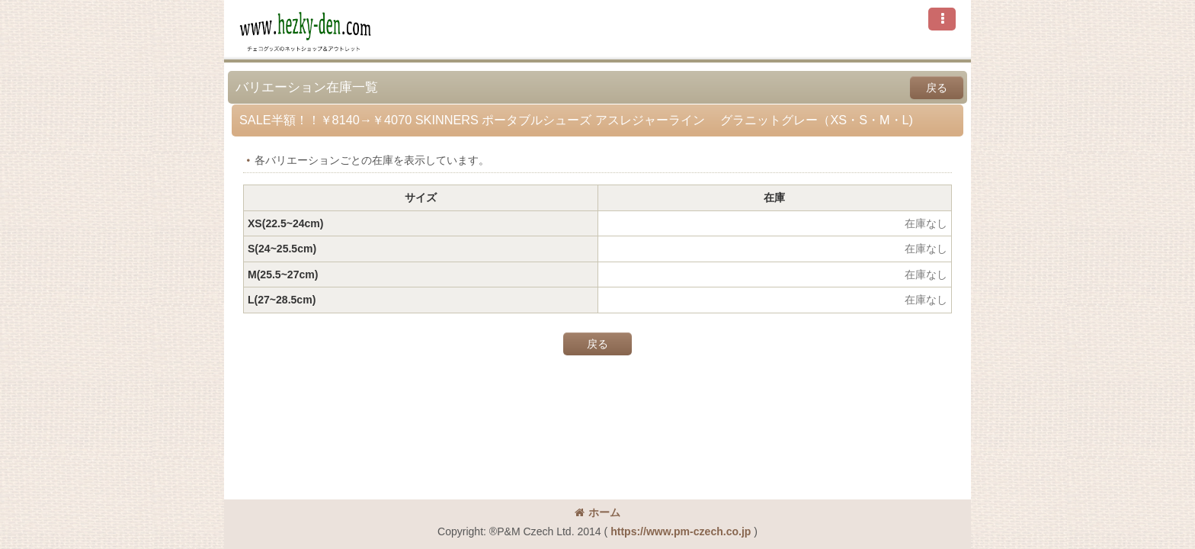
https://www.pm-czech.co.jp (680, 531)
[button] (942, 19)
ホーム (597, 512)
